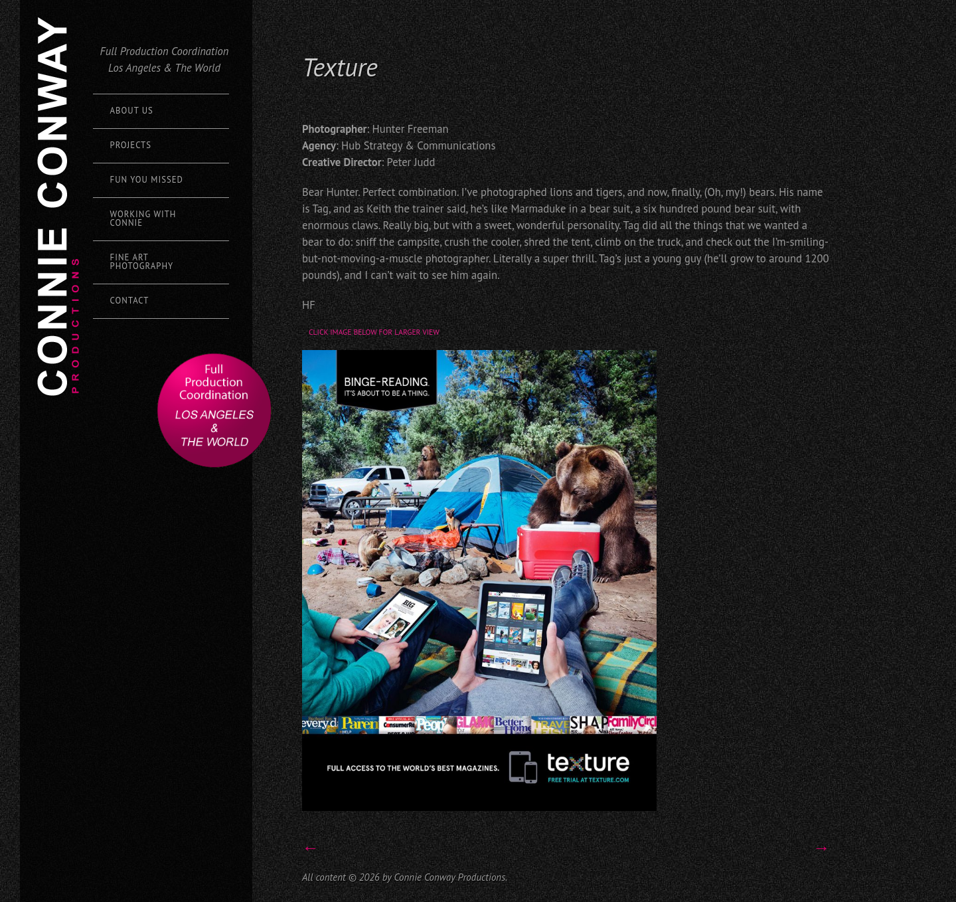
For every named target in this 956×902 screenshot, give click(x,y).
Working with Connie (143, 218)
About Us (131, 110)
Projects (130, 145)
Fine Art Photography (142, 262)
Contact (129, 300)
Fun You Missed (146, 179)
